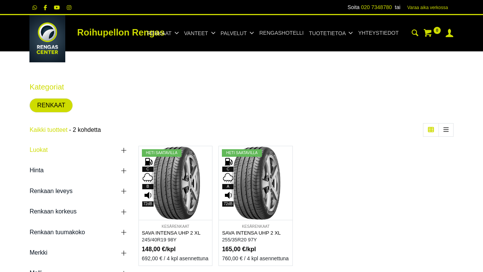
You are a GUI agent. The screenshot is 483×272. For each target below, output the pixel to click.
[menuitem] (281, 33)
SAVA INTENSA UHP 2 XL (171, 233)
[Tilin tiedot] (449, 34)
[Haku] (415, 34)
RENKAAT (51, 105)
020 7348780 (376, 7)
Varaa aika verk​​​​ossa (427, 7)
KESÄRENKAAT (175, 226)
